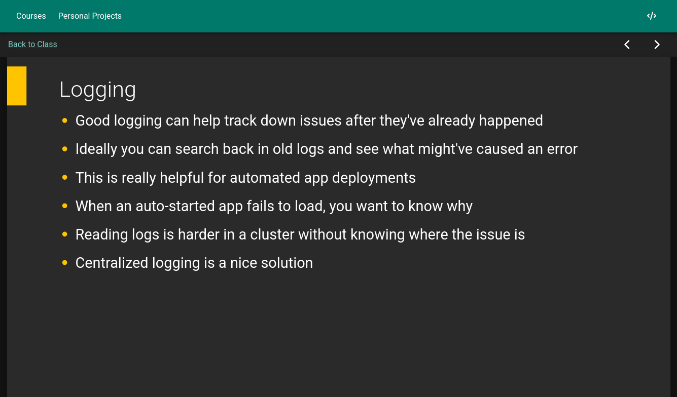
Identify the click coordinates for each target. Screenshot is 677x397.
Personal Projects (90, 16)
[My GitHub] (652, 16)
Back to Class (32, 44)
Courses (31, 16)
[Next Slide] (656, 44)
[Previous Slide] (627, 44)
